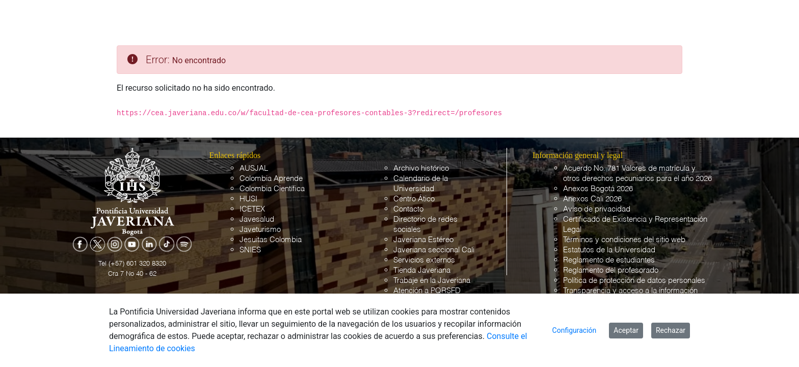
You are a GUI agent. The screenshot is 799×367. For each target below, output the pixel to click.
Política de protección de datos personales (634, 280)
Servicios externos (424, 260)
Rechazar (670, 330)
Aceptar (626, 330)
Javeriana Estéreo (423, 240)
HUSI (248, 199)
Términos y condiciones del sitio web (624, 240)
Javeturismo (260, 229)
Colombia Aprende (271, 178)
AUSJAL (253, 168)
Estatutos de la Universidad (609, 250)
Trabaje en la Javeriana (431, 280)
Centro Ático (414, 199)
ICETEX (252, 209)
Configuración (574, 330)
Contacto (408, 209)
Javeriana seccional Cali (433, 250)
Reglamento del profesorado (610, 270)
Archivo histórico (421, 168)
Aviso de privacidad (596, 209)
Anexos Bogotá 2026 (598, 189)
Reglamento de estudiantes (609, 260)
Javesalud (256, 219)
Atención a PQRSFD (427, 291)
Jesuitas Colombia (270, 240)
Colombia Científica (272, 189)
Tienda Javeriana (421, 270)
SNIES (250, 250)
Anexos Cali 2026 (592, 199)
